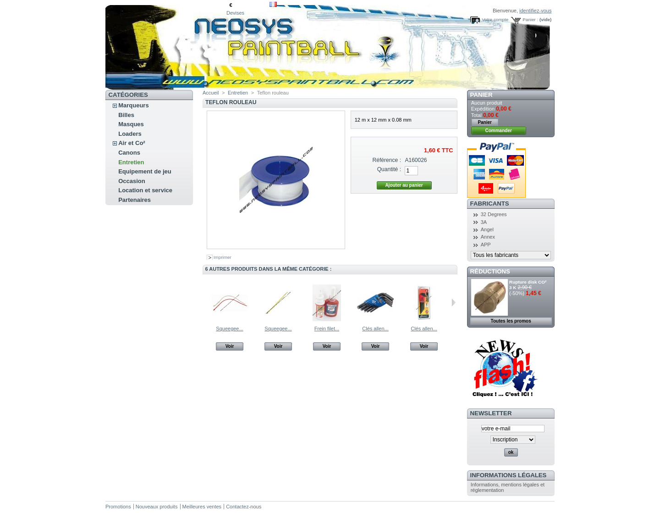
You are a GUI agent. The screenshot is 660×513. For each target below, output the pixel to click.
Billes (126, 115)
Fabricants (489, 203)
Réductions (490, 271)
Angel (487, 229)
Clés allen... (375, 328)
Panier (481, 94)
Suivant (453, 302)
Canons (129, 152)
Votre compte (495, 19)
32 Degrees (494, 214)
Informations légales (508, 475)
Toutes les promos (511, 320)
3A (484, 222)
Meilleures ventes (202, 506)
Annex (488, 237)
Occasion (131, 181)
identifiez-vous (535, 10)
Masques (131, 124)
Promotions (118, 506)
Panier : (530, 19)
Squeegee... (229, 328)
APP (486, 244)
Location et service (145, 190)
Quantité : (389, 169)
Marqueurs (133, 105)
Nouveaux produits (157, 506)
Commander (498, 130)
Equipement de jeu (144, 171)
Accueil (211, 92)
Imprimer (222, 257)
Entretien (131, 162)
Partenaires (134, 199)
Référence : (387, 160)
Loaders (130, 133)
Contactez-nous (243, 506)
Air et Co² (131, 142)
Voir (230, 346)
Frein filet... (326, 328)
